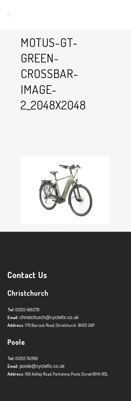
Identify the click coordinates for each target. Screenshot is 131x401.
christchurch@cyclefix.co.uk (48, 317)
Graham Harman (70, 147)
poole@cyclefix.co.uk (41, 366)
